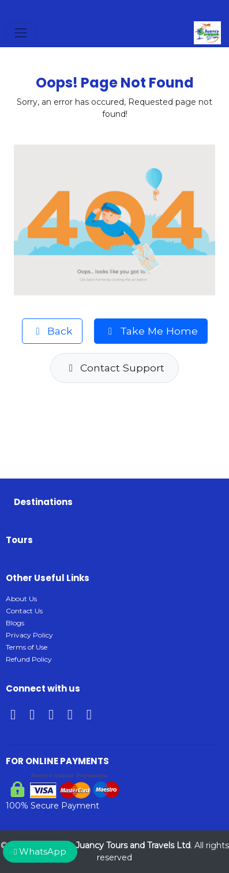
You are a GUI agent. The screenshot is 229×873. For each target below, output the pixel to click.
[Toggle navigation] (21, 32)
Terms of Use (26, 647)
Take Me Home (151, 331)
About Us (21, 598)
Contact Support (115, 368)
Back (52, 331)
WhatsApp (40, 851)
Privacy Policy (29, 635)
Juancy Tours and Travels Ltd (133, 845)
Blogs (15, 622)
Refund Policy (29, 659)
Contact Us (24, 610)
